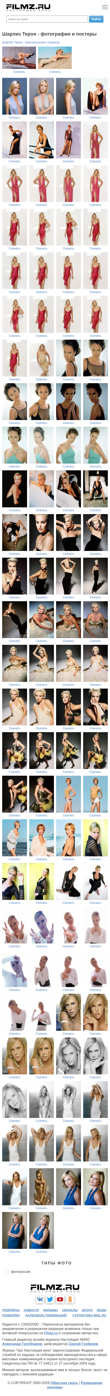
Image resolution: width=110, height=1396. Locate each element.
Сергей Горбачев (83, 1344)
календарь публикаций (46, 1315)
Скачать (19, 71)
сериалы (70, 1310)
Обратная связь (64, 1383)
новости (31, 1310)
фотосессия (20, 1272)
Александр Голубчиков (22, 1344)
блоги (87, 1310)
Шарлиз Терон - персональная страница (30, 42)
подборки (11, 1315)
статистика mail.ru (89, 1315)
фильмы (50, 1310)
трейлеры (11, 1310)
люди (101, 1310)
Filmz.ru (51, 1333)
